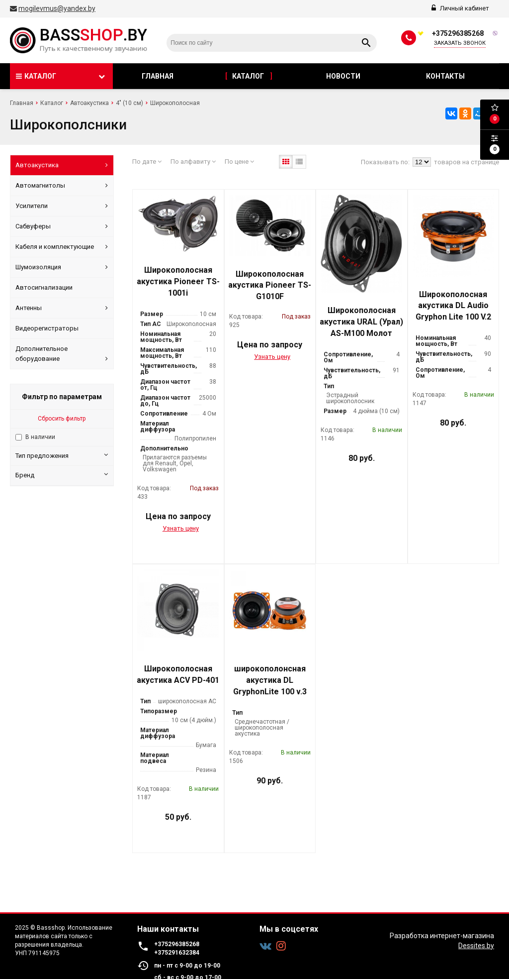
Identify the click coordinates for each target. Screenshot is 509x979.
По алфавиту (193, 161)
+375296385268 (458, 33)
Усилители (61, 206)
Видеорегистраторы (47, 328)
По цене (239, 161)
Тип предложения (61, 455)
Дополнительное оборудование (61, 354)
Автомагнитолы (61, 186)
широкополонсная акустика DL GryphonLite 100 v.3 (270, 680)
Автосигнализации (44, 287)
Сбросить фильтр (61, 418)
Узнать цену (181, 528)
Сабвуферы (61, 226)
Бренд (61, 475)
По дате (147, 161)
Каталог (248, 76)
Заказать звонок (460, 43)
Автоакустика (61, 165)
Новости (344, 76)
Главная (157, 76)
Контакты (446, 76)
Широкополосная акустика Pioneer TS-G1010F (269, 285)
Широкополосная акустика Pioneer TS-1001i (178, 281)
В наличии (40, 437)
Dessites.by (476, 946)
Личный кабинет (460, 8)
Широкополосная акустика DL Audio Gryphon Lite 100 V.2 (453, 306)
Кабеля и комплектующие (61, 247)
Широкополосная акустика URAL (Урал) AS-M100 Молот (361, 322)
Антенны (61, 308)
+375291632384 (176, 952)
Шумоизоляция (61, 267)
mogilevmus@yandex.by (56, 8)
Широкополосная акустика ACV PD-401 (178, 674)
